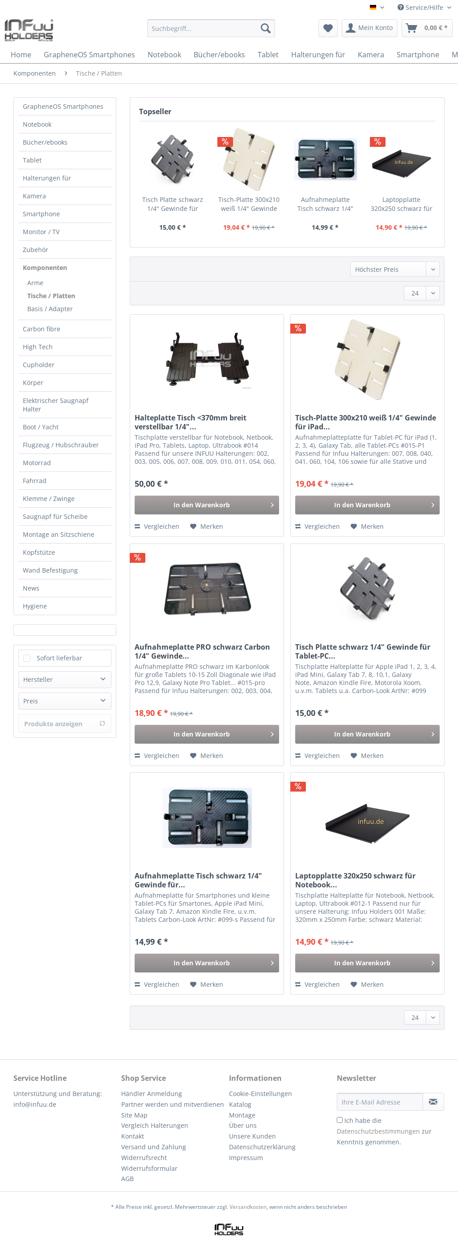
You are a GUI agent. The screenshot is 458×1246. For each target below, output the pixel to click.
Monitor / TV (41, 231)
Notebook (37, 124)
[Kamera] (371, 54)
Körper (33, 382)
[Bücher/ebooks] (219, 54)
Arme (35, 282)
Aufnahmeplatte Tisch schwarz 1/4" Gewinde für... (325, 204)
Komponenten (45, 267)
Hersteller (38, 679)
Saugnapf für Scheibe (55, 516)
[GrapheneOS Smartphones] (89, 54)
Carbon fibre (41, 329)
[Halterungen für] (318, 54)
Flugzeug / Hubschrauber (61, 445)
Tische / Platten (51, 295)
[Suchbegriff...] (211, 28)
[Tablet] (268, 54)
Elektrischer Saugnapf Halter (56, 404)
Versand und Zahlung (153, 1147)
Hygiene (35, 606)
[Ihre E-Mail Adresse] (380, 1102)
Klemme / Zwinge (49, 498)
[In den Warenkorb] (207, 505)
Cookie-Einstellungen (260, 1093)
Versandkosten (248, 1207)
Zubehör (35, 249)
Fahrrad (35, 480)
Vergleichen (157, 526)
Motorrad (37, 462)
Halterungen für (47, 178)
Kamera (34, 196)
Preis (30, 701)
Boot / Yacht (41, 427)
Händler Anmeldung (151, 1093)
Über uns (243, 1125)
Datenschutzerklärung (262, 1147)
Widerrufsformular (149, 1168)
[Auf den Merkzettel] (206, 526)
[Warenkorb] (427, 28)
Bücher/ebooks (45, 142)
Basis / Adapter (50, 308)
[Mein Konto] (370, 28)
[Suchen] (265, 28)
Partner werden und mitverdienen (172, 1104)
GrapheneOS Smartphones (63, 106)
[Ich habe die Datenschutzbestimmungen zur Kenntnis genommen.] (340, 1120)
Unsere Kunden (252, 1136)
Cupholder (39, 364)
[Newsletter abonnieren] (433, 1102)
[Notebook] (164, 54)
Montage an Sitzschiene (58, 534)
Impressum (246, 1157)
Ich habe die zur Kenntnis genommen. (384, 1131)
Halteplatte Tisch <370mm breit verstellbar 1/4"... (190, 422)
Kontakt (132, 1136)
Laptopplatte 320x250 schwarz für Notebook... (402, 204)
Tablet (32, 160)
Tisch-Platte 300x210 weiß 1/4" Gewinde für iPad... (249, 204)
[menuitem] (211, 32)
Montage (242, 1115)
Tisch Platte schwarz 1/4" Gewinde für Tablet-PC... (172, 204)
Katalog (240, 1104)
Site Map (134, 1115)
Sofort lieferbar (59, 658)
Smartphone (41, 214)
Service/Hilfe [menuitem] (421, 7)
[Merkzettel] (328, 28)
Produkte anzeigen (65, 723)
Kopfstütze (39, 552)
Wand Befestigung (50, 570)
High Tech (38, 347)
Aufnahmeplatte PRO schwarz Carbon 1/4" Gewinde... (202, 651)
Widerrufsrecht (144, 1157)
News (31, 588)
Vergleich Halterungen (154, 1125)
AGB (127, 1178)
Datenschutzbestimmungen (378, 1131)
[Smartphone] (417, 54)
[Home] (21, 54)
